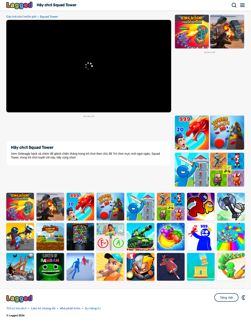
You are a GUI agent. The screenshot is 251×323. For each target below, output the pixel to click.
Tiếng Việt (226, 297)
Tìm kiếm (234, 5)
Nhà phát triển (70, 308)
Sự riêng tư (93, 308)
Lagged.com (20, 298)
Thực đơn (242, 5)
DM (243, 297)
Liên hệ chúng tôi (43, 308)
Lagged (20, 5)
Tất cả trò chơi (16, 308)
